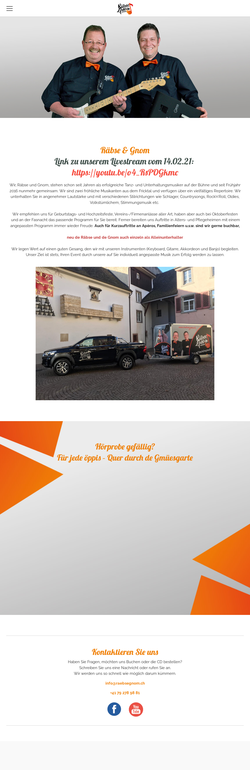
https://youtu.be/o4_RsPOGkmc (125, 172)
